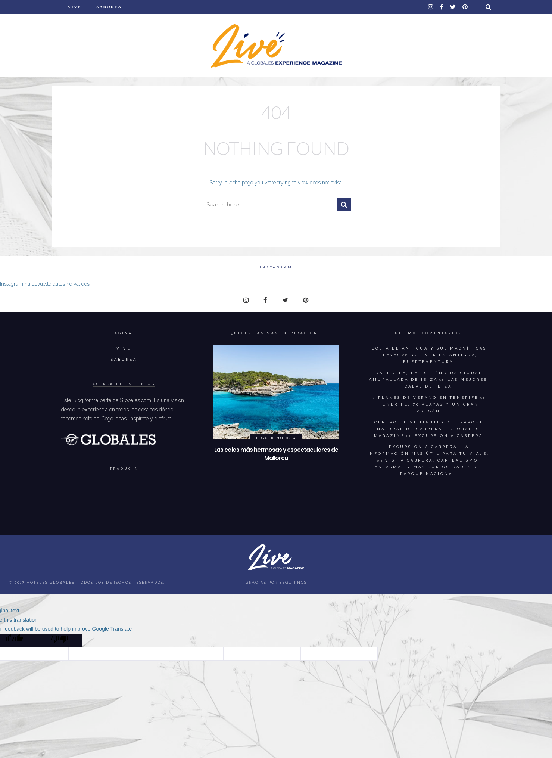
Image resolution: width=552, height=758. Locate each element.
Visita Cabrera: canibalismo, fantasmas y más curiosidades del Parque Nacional (428, 467)
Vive (74, 6)
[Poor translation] (59, 640)
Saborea (109, 6)
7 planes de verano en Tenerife (425, 397)
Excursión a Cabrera (449, 436)
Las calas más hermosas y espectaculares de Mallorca (276, 454)
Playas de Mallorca (276, 438)
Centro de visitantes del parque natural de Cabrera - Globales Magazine (429, 429)
